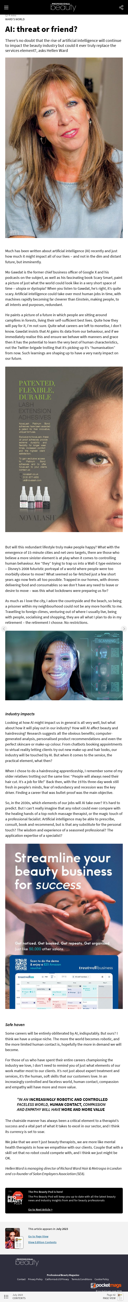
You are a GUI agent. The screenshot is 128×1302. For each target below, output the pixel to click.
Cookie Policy (102, 1279)
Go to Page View (38, 1236)
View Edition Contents (42, 1242)
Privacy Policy (35, 1279)
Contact (21, 1279)
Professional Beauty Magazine (63, 1275)
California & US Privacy (57, 1279)
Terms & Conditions (82, 1279)
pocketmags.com (107, 1291)
